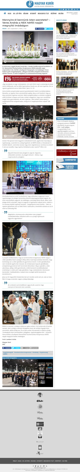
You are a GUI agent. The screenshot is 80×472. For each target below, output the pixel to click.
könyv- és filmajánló (62, 121)
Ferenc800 (60, 133)
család (72, 123)
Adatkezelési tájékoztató (50, 470)
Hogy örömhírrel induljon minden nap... (66, 101)
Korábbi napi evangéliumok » (70, 115)
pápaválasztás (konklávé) (64, 135)
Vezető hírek (61, 20)
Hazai (9, 13)
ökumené (60, 125)
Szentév (66, 137)
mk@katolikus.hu (52, 469)
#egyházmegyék (8, 352)
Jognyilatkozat (41, 470)
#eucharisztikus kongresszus (22, 352)
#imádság (35, 352)
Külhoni (25, 13)
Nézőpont (54, 13)
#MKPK (5, 354)
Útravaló (71, 137)
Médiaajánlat (34, 470)
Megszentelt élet (43, 13)
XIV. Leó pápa (17, 13)
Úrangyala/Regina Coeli (63, 129)
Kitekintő (33, 13)
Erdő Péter (71, 131)
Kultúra (61, 13)
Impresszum (27, 470)
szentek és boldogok (69, 133)
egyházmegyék (62, 131)
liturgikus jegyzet (69, 125)
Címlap (15, 461)
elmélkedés (60, 137)
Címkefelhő (60, 119)
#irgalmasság (44, 352)
